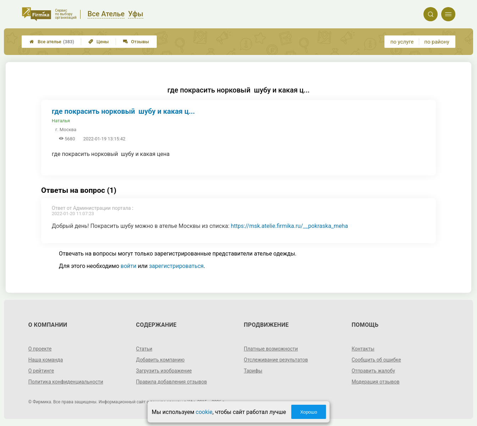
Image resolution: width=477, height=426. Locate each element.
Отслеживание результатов (276, 360)
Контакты (362, 349)
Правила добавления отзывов (171, 382)
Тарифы (253, 371)
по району (436, 42)
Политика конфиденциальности (65, 382)
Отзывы (136, 41)
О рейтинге (41, 371)
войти (128, 266)
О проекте (40, 349)
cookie (204, 412)
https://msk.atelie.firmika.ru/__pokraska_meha (289, 226)
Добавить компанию (160, 360)
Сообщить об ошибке (376, 360)
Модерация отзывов (375, 382)
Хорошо (308, 412)
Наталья (61, 120)
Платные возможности (271, 349)
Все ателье (51, 41)
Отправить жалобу (373, 371)
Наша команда (45, 360)
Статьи (144, 349)
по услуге (402, 42)
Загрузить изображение (164, 371)
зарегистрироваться (176, 266)
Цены (98, 41)
